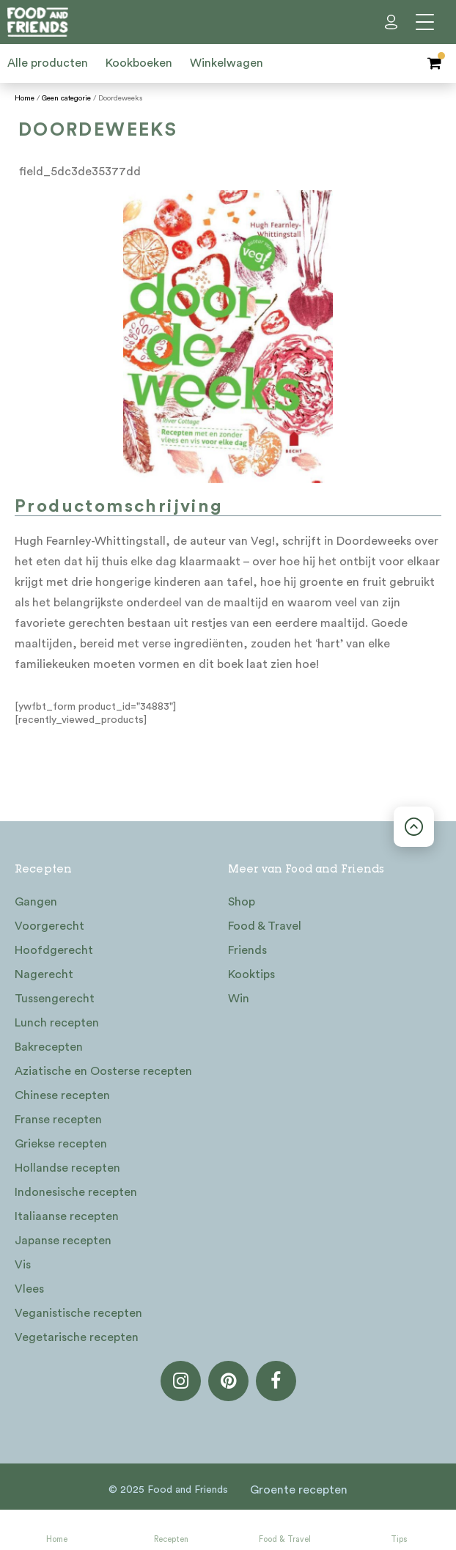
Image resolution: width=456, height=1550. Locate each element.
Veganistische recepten (78, 1313)
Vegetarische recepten (77, 1337)
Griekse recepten (61, 1144)
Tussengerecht (55, 998)
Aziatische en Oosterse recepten (103, 1071)
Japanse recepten (63, 1240)
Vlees (29, 1289)
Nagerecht (44, 974)
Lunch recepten (57, 1023)
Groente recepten (298, 1490)
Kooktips (251, 974)
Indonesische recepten (76, 1192)
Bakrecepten (49, 1047)
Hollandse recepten (67, 1168)
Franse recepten (58, 1119)
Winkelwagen (226, 63)
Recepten (171, 1539)
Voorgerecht (49, 926)
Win (238, 998)
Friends (247, 950)
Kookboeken (139, 63)
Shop (241, 902)
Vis (23, 1265)
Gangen (36, 902)
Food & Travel (285, 1539)
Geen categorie (66, 98)
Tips (399, 1539)
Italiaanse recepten (67, 1216)
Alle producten (47, 63)
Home (56, 1539)
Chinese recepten (62, 1095)
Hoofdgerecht (54, 950)
